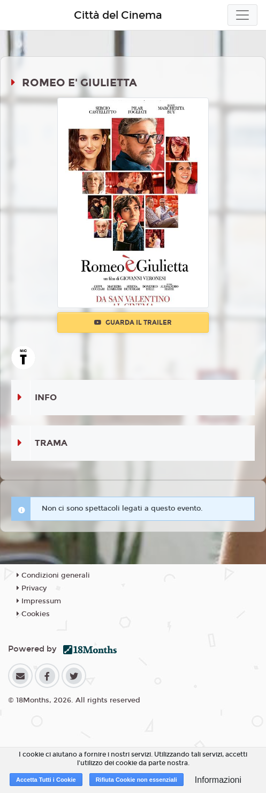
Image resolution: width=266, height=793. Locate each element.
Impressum (39, 601)
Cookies (33, 614)
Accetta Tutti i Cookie (46, 779)
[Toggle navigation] (242, 15)
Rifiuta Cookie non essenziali (136, 779)
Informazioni (218, 779)
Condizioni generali (53, 575)
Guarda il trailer (133, 322)
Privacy (32, 588)
